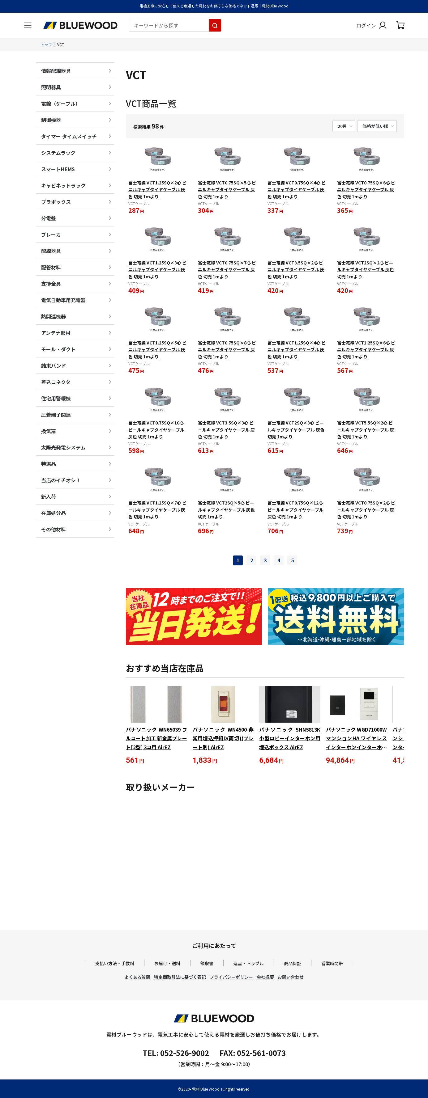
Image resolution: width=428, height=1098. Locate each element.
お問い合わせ (291, 977)
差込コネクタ (56, 382)
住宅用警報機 (56, 398)
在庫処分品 (53, 513)
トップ (46, 44)
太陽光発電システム (63, 447)
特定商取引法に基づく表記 (180, 977)
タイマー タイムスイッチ (69, 136)
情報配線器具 (56, 70)
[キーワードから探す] (215, 25)
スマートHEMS (58, 169)
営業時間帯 (332, 963)
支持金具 (51, 283)
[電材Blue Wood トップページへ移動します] (80, 25)
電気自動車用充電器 (63, 300)
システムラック (58, 152)
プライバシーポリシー (231, 977)
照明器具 (51, 87)
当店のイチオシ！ (61, 480)
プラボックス (56, 201)
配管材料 (51, 267)
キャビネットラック (63, 185)
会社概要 (265, 977)
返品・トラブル (248, 963)
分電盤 (48, 218)
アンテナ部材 (56, 332)
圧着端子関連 (56, 414)
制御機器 (51, 120)
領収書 (206, 963)
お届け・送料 (167, 963)
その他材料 (53, 529)
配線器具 (51, 251)
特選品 (48, 463)
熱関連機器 (53, 316)
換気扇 (48, 431)
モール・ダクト (58, 349)
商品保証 (292, 963)
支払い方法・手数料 (114, 963)
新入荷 (48, 496)
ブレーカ (51, 234)
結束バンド (53, 365)
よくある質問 (137, 977)
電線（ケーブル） (60, 103)
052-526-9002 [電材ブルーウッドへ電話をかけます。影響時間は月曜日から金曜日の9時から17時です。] (184, 1052)
